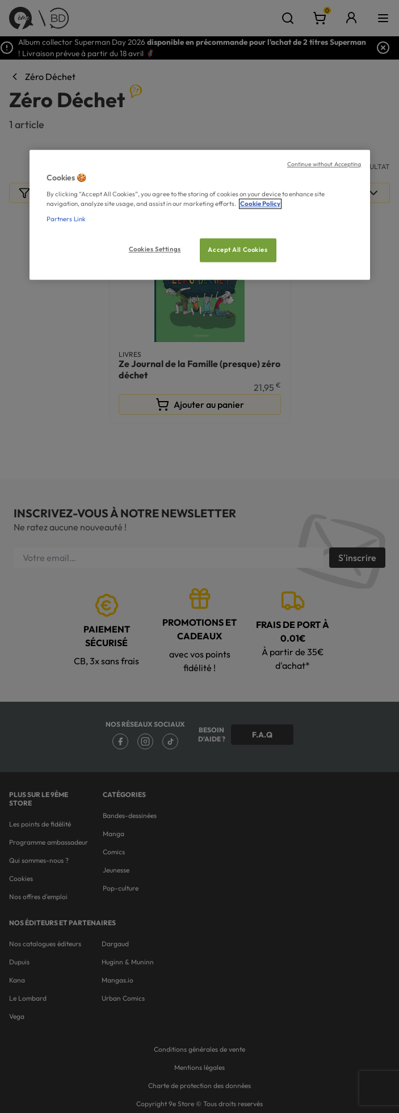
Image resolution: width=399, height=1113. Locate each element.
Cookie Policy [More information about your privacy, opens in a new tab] (260, 204)
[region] (200, 215)
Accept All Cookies (237, 250)
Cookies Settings (155, 249)
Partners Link (66, 219)
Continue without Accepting (324, 164)
